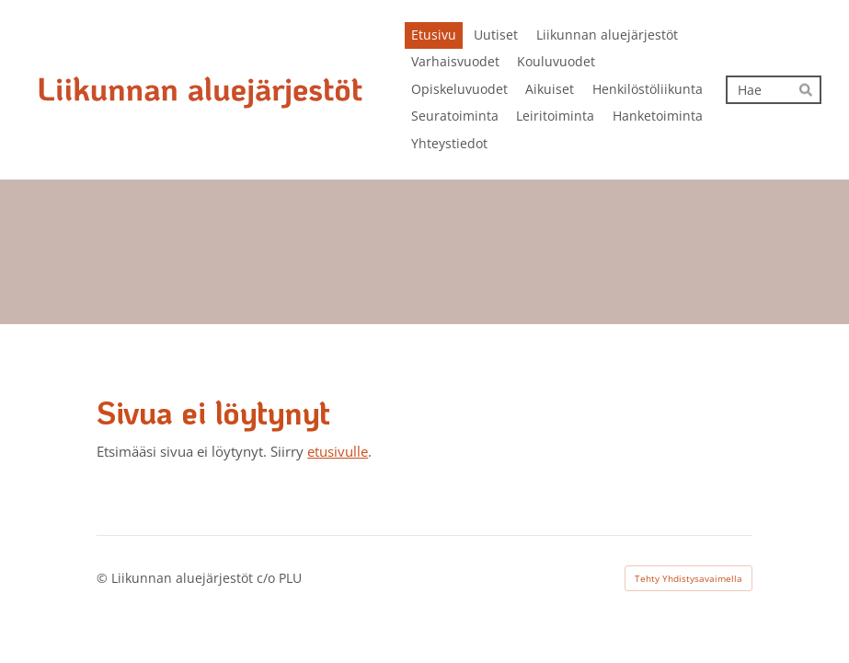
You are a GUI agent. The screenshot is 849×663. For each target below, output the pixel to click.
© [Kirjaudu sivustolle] (104, 578)
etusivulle (337, 451)
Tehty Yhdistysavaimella (688, 578)
